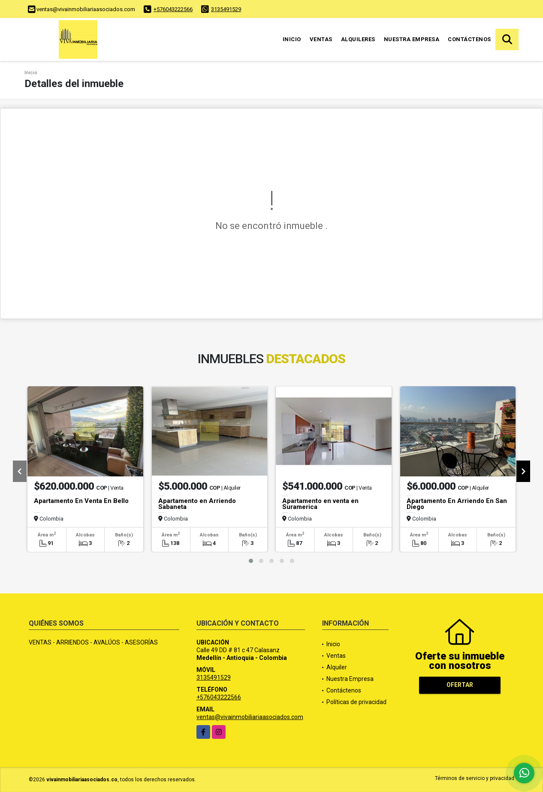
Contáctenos (469, 39)
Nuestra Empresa (412, 39)
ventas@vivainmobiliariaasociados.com (249, 717)
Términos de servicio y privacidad (474, 778)
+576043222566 (173, 9)
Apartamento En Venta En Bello (81, 501)
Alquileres (358, 39)
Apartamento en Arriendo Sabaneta (197, 504)
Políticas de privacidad (356, 702)
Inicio (292, 39)
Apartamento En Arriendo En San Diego (457, 504)
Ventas (321, 39)
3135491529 (226, 9)
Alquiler (336, 667)
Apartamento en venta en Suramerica (320, 504)
